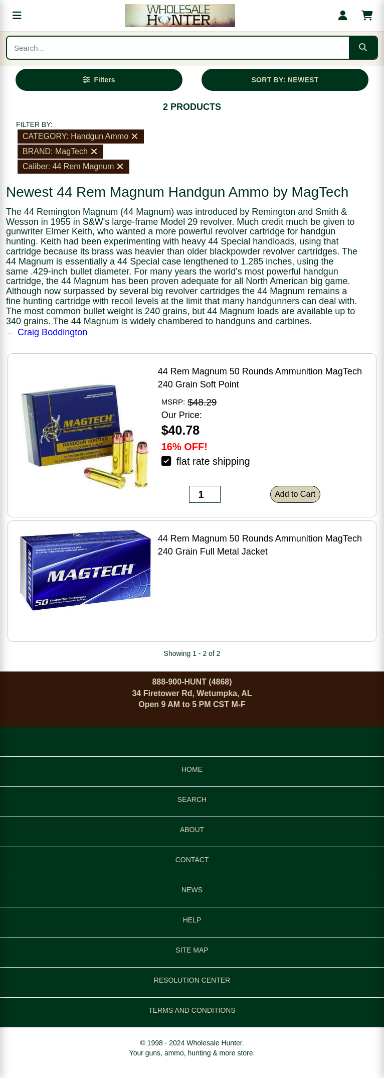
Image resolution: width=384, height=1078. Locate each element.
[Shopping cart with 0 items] (367, 16)
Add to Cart (295, 494)
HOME (192, 769)
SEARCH (192, 799)
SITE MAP (191, 950)
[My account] (343, 16)
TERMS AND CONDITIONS (191, 1010)
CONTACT (192, 860)
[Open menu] (17, 16)
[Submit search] (363, 48)
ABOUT (192, 830)
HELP (192, 920)
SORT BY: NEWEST (284, 80)
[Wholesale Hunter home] (180, 15)
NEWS (192, 890)
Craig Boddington (52, 332)
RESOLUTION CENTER (192, 980)
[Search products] (178, 48)
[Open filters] (99, 80)
